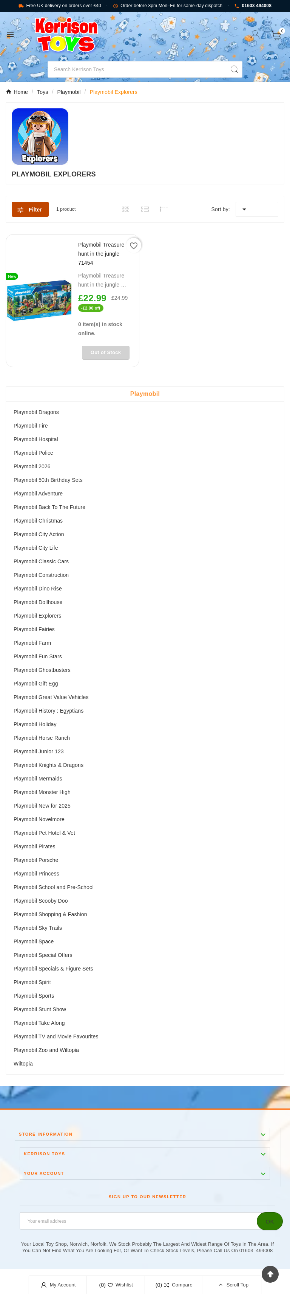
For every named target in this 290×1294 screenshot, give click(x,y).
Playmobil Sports (34, 996)
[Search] (137, 69)
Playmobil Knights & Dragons (48, 765)
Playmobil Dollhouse (38, 602)
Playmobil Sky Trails (38, 928)
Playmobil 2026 (32, 466)
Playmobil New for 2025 (42, 806)
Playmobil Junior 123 (39, 751)
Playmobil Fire (31, 426)
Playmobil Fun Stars (38, 656)
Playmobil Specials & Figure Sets (53, 969)
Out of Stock (106, 352)
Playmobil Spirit (32, 982)
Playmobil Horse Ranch (42, 738)
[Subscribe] (270, 1221)
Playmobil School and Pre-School (54, 887)
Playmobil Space (34, 941)
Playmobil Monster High (42, 792)
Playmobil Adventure (38, 494)
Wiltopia (23, 1064)
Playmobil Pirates (35, 846)
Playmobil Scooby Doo (41, 901)
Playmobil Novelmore (39, 819)
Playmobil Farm (32, 643)
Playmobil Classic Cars (41, 561)
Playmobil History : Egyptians (48, 711)
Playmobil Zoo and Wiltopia (46, 1050)
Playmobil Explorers (37, 616)
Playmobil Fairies (34, 629)
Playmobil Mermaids (38, 779)
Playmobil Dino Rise (38, 589)
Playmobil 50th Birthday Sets (48, 480)
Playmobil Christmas (38, 521)
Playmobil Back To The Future (49, 507)
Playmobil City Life (36, 548)
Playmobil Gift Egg (36, 684)
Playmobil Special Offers (43, 955)
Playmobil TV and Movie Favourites (56, 1036)
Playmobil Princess (36, 874)
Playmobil (145, 394)
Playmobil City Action (39, 534)
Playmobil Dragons (36, 412)
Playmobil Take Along (39, 1023)
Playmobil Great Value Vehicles (51, 697)
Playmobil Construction (41, 575)
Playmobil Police (33, 453)
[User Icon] (255, 34)
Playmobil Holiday (35, 724)
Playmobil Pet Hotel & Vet (44, 833)
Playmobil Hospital (36, 439)
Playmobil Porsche (36, 860)
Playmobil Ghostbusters (42, 670)
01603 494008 (252, 6)
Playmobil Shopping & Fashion (50, 914)
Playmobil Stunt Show (40, 1009)
